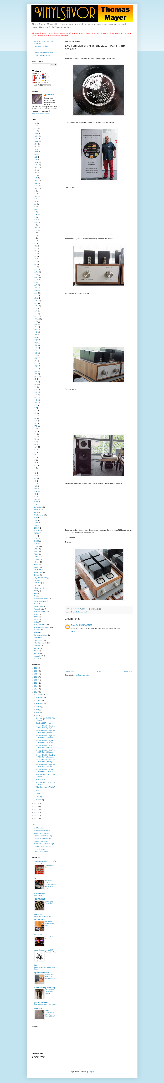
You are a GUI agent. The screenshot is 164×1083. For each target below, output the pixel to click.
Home (99, 671)
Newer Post (70, 671)
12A (35, 131)
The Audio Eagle (39, 849)
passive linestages (40, 601)
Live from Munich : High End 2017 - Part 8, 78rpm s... (45, 736)
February (39, 797)
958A (35, 499)
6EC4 (36, 348)
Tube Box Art (38, 640)
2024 (36, 671)
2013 (36, 812)
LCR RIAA (37, 583)
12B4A (36, 141)
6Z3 (35, 416)
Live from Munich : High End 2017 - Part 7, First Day (45, 741)
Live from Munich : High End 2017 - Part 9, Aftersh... (45, 732)
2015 (36, 807)
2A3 (35, 204)
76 (34, 429)
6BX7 (35, 314)
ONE (35, 596)
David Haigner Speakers (42, 833)
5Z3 (35, 259)
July (37, 709)
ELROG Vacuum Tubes (42, 55)
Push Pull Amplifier (40, 611)
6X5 (35, 413)
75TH (35, 426)
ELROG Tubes (39, 828)
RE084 (36, 614)
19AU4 (36, 165)
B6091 (36, 502)
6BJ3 (35, 309)
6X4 (35, 410)
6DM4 (36, 337)
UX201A (36, 653)
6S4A (35, 389)
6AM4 (36, 282)
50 (34, 238)
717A (35, 421)
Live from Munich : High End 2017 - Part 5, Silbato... (45, 751)
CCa (35, 504)
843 (35, 476)
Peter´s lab (38, 1008)
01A (35, 123)
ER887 (36, 551)
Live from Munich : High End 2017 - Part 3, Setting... (45, 761)
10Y (35, 128)
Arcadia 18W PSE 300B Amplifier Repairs (50, 976)
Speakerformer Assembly (42, 916)
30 (34, 207)
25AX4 (36, 186)
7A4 (35, 431)
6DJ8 (35, 335)
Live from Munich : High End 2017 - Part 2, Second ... (45, 765)
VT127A (36, 658)
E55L (35, 520)
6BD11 (36, 301)
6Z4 (35, 418)
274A (35, 196)
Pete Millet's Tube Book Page (44, 844)
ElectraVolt (38, 935)
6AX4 (35, 293)
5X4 (35, 256)
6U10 (35, 403)
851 (35, 483)
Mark (73, 625)
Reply (73, 631)
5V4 (35, 254)
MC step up (38, 588)
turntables (37, 645)
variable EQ (84, 612)
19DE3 (36, 167)
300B (35, 209)
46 (34, 235)
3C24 (35, 222)
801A (35, 447)
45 (34, 233)
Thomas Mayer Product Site (43, 52)
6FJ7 (35, 356)
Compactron (38, 507)
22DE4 (36, 181)
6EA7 (35, 345)
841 (35, 470)
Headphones (38, 572)
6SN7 (36, 400)
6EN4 (36, 353)
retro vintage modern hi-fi (43, 950)
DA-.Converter (39, 515)
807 (35, 450)
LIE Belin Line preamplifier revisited (49, 991)
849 (35, 481)
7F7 (35, 436)
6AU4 (36, 285)
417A (35, 230)
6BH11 (36, 306)
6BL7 (35, 311)
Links (35, 585)
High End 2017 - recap (43, 723)
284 (35, 201)
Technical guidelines (40, 635)
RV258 (36, 619)
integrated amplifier (40, 578)
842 (35, 473)
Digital (36, 517)
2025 (36, 668)
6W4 (35, 408)
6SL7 (35, 397)
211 (35, 175)
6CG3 (36, 322)
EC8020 (36, 531)
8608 (35, 486)
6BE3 (35, 303)
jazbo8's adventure (41, 1003)
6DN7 (36, 340)
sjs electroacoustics (41, 973)
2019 (36, 686)
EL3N (36, 538)
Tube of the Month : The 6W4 (45, 787)
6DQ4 (36, 342)
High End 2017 (40, 779)
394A (35, 220)
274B (35, 199)
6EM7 (36, 350)
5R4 (35, 248)
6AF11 (36, 269)
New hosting (38, 895)
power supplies (39, 606)
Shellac (78, 612)
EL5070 (36, 541)
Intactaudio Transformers (42, 838)
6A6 (35, 267)
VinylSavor (50, 95)
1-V (35, 126)
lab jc (36, 965)
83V (35, 465)
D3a (35, 512)
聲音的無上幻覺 (39, 899)
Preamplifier (38, 609)
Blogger (91, 1072)
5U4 (35, 251)
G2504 (36, 564)
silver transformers (40, 625)
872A (35, 491)
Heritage (36, 575)
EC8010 (36, 528)
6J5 (35, 379)
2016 (36, 803)
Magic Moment (39, 920)
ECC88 (36, 533)
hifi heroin (38, 914)
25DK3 (36, 188)
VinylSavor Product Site (42, 831)
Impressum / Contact (41, 46)
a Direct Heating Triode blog (44, 988)
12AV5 (36, 134)
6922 (35, 261)
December (39, 694)
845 (35, 478)
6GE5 (36, 366)
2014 (36, 810)
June (38, 712)
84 (34, 468)
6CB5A (36, 319)
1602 (35, 154)
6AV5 (35, 288)
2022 (36, 677)
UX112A (36, 648)
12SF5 (36, 152)
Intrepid (36, 580)
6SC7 (36, 392)
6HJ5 (35, 371)
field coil (36, 562)
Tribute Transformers (41, 851)
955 (35, 494)
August (38, 707)
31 (34, 212)
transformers (38, 638)
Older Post (128, 671)
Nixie (35, 593)
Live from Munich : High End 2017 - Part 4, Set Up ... (45, 756)
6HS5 (36, 374)
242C (35, 183)
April (37, 791)
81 (34, 452)
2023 (36, 674)
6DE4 (36, 332)
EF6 (35, 536)
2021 (36, 680)
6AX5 (35, 295)
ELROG (36, 546)
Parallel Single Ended (41, 598)
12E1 (35, 147)
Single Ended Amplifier (41, 627)
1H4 (35, 170)
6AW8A (36, 290)
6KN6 (36, 382)
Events (73, 612)
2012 (36, 816)
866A (35, 489)
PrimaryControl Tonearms (42, 846)
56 (34, 243)
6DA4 (36, 329)
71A (35, 423)
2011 (36, 818)
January (39, 800)
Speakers (37, 630)
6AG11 (36, 272)
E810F (36, 523)
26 (34, 191)
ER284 (36, 549)
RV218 (36, 617)
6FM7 (36, 358)
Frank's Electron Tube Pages (43, 836)
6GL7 (35, 369)
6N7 (35, 384)
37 (34, 217)
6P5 (35, 387)
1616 (35, 157)
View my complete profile (40, 114)
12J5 (35, 149)
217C (35, 178)
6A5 (35, 264)
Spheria (36, 632)
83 (34, 460)
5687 (35, 246)
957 (35, 497)
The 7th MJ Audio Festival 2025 (49, 923)
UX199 (36, 651)
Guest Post (37, 570)
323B (35, 214)
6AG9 (36, 275)
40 (34, 225)
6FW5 (36, 361)
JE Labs (37, 878)
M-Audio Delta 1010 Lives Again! (45, 1004)
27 (34, 194)
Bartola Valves (39, 893)
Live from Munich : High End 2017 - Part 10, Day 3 (45, 727)
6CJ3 (35, 324)
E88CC (36, 525)
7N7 (35, 439)
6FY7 (35, 363)
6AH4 (36, 277)
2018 (36, 689)
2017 (36, 692)
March (38, 794)
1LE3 (35, 173)
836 (35, 463)
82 (34, 457)
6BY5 (35, 316)
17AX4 (36, 162)
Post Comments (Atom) (82, 675)
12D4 (35, 144)
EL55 (35, 544)
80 (34, 442)
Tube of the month (40, 643)
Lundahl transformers (41, 841)
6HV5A (36, 376)
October (39, 701)
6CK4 (36, 327)
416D (35, 228)
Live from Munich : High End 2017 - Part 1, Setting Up (45, 770)
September (40, 703)
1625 (35, 160)
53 (34, 241)
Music (36, 591)
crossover (37, 510)
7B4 (35, 434)
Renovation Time (50, 952)
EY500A (36, 559)
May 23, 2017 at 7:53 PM (84, 625)
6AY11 (36, 298)
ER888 (36, 554)
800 (35, 444)
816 (35, 455)
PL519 (36, 604)
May (37, 715)
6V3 (35, 405)
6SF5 (35, 395)
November (39, 698)
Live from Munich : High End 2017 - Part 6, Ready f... (45, 746)
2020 (36, 683)
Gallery (36, 567)
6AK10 (36, 280)
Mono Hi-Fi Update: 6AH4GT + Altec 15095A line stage (50, 884)
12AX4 (36, 136)
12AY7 (36, 139)
